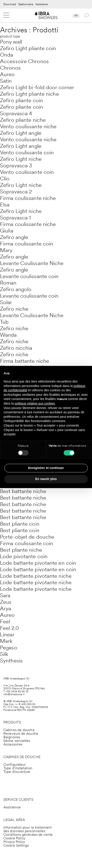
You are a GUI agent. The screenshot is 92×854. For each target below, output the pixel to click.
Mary (6, 250)
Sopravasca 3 (16, 165)
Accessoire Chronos (24, 61)
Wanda (8, 335)
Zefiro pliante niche (23, 120)
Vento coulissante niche (28, 126)
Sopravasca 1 (15, 217)
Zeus (5, 602)
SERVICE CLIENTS (18, 799)
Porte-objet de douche (27, 536)
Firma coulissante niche (28, 198)
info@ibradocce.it (14, 694)
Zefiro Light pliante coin (28, 48)
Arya (5, 608)
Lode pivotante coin (23, 556)
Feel (5, 621)
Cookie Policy (14, 838)
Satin (6, 80)
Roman (8, 282)
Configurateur (14, 764)
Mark (6, 641)
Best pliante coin (19, 523)
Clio (4, 178)
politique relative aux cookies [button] (35, 403)
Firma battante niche (24, 361)
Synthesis (11, 660)
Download (9, 4)
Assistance (41, 4)
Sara (5, 595)
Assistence (12, 807)
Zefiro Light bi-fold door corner (37, 87)
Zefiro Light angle (20, 133)
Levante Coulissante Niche (32, 263)
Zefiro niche (14, 308)
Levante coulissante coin (29, 276)
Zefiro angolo (15, 289)
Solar (6, 302)
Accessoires (12, 744)
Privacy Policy (14, 842)
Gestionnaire (25, 4)
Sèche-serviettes (16, 741)
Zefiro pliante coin (21, 100)
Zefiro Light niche (21, 159)
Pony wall (11, 41)
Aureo (7, 74)
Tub (4, 322)
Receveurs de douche (20, 733)
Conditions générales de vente (28, 834)
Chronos (10, 67)
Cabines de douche (19, 730)
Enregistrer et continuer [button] (46, 468)
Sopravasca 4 (16, 113)
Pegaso (8, 647)
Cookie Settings (16, 845)
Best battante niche (23, 491)
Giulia (6, 230)
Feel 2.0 (9, 628)
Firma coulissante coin (26, 243)
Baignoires (11, 737)
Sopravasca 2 (16, 191)
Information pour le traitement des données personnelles (27, 829)
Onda (6, 54)
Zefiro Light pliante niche (29, 94)
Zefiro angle (14, 237)
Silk (4, 654)
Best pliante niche (21, 549)
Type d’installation (17, 768)
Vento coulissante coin (27, 152)
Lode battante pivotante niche (36, 576)
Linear (7, 634)
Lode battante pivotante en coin (38, 563)
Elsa (4, 204)
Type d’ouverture (16, 772)
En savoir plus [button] (46, 479)
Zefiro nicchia (16, 348)
